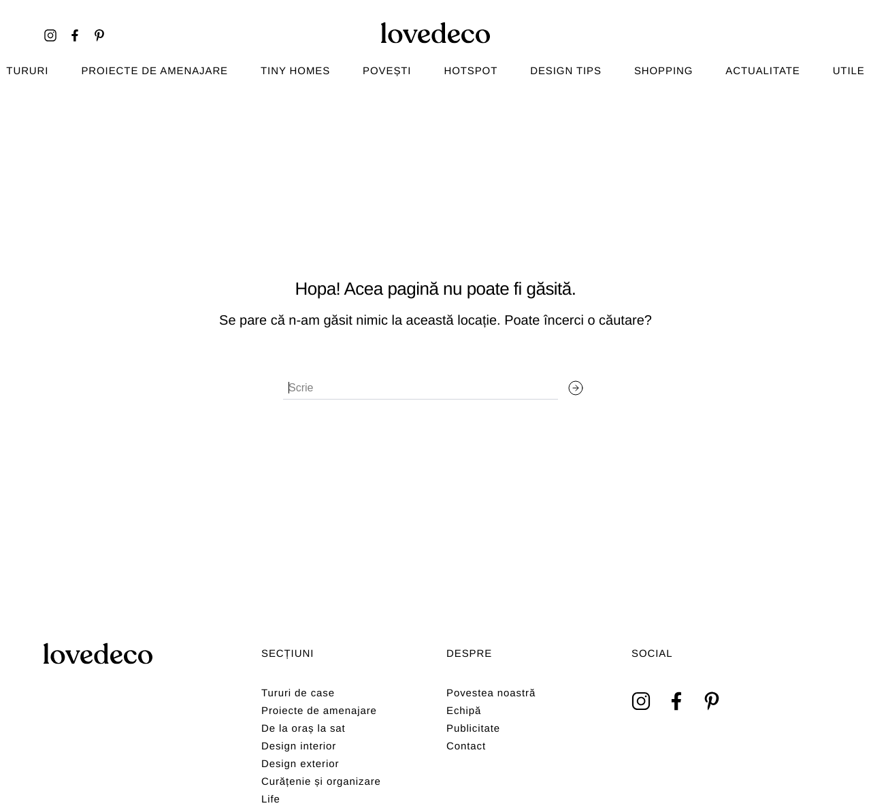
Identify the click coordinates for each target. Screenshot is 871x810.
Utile (849, 71)
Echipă (463, 711)
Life (270, 799)
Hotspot (470, 71)
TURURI (27, 71)
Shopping (663, 71)
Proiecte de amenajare (154, 71)
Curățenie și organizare (321, 782)
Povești (387, 71)
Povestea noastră (491, 693)
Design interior (298, 746)
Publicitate (473, 728)
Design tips (566, 71)
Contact (466, 746)
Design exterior (300, 764)
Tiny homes (295, 71)
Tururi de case (298, 693)
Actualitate (762, 71)
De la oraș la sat (303, 728)
